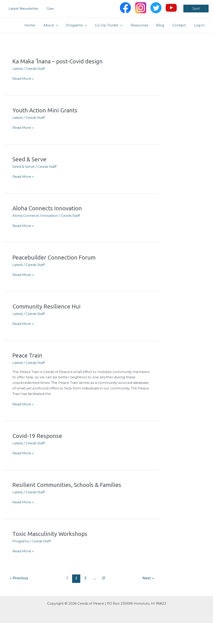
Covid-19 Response (37, 436)
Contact (181, 25)
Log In (200, 25)
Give (48, 8)
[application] (65, 25)
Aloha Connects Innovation (47, 208)
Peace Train (27, 355)
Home (40, 25)
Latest (17, 68)
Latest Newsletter (23, 8)
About (60, 25)
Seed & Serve (29, 159)
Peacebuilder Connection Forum (54, 257)
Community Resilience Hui (46, 306)
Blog (164, 25)
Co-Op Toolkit (115, 25)
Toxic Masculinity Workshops (49, 534)
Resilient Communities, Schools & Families (66, 485)
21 (103, 578)
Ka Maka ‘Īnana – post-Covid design (57, 61)
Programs (84, 25)
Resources (144, 25)
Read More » (23, 79)
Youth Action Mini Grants (44, 110)
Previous (19, 578)
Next (148, 578)
